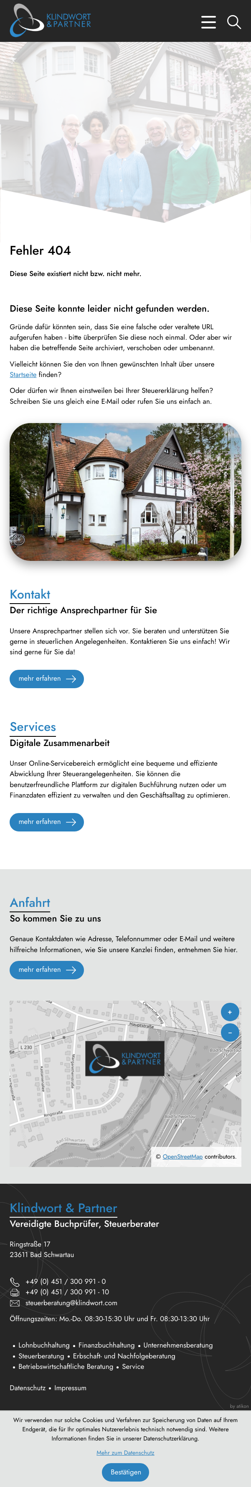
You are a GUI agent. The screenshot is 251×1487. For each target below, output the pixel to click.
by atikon (239, 1406)
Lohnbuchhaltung (44, 1345)
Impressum (70, 1388)
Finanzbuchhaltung (107, 1345)
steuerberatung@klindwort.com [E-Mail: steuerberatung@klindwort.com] (71, 1303)
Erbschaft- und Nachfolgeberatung (124, 1356)
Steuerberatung (41, 1356)
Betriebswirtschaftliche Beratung (65, 1367)
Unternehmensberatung (178, 1345)
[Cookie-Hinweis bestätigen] (125, 1472)
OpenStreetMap (183, 1157)
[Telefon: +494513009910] (65, 1282)
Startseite (23, 375)
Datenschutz (28, 1388)
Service (133, 1367)
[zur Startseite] (50, 22)
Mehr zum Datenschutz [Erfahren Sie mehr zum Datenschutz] (125, 1453)
